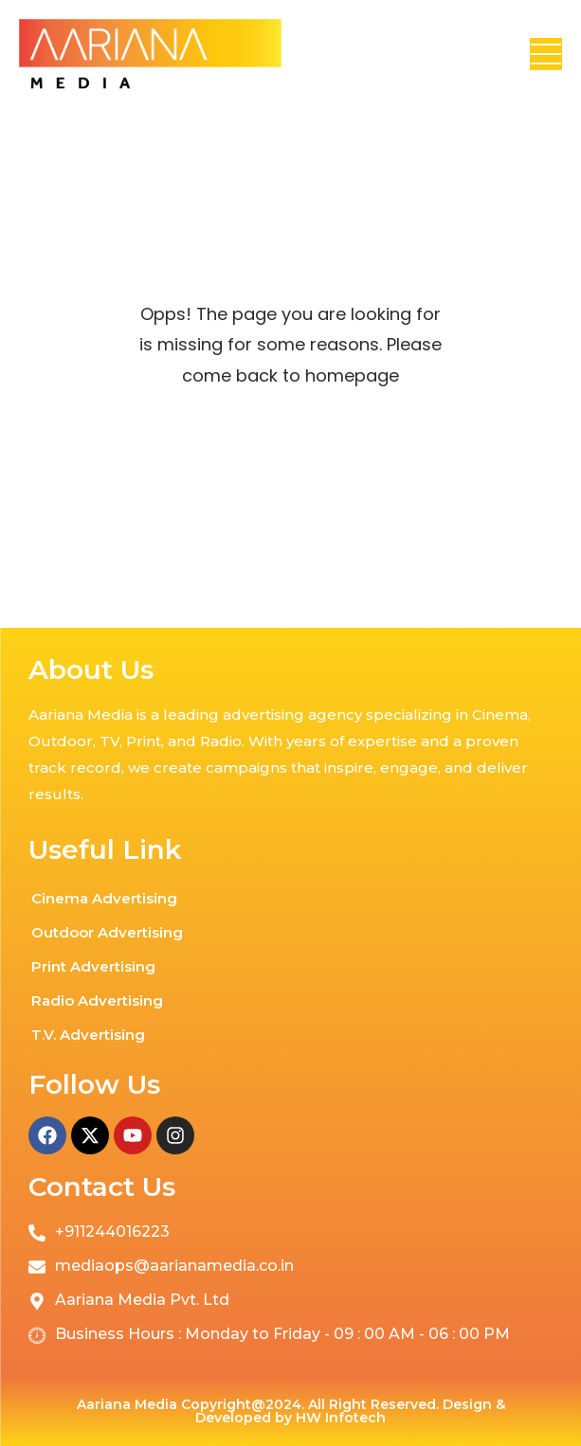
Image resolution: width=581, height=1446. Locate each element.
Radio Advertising (97, 1000)
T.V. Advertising (88, 1035)
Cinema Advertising (104, 898)
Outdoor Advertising (107, 932)
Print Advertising (93, 966)
